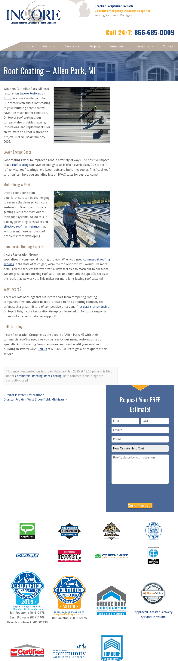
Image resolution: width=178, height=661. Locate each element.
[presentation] (140, 492)
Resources (118, 46)
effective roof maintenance (22, 226)
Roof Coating (53, 376)
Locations (145, 46)
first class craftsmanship (92, 306)
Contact (168, 46)
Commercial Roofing (29, 376)
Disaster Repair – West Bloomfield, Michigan (36, 399)
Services (72, 46)
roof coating (20, 165)
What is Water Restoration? (24, 395)
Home (30, 46)
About (49, 46)
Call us (42, 349)
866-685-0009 (154, 32)
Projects (94, 46)
